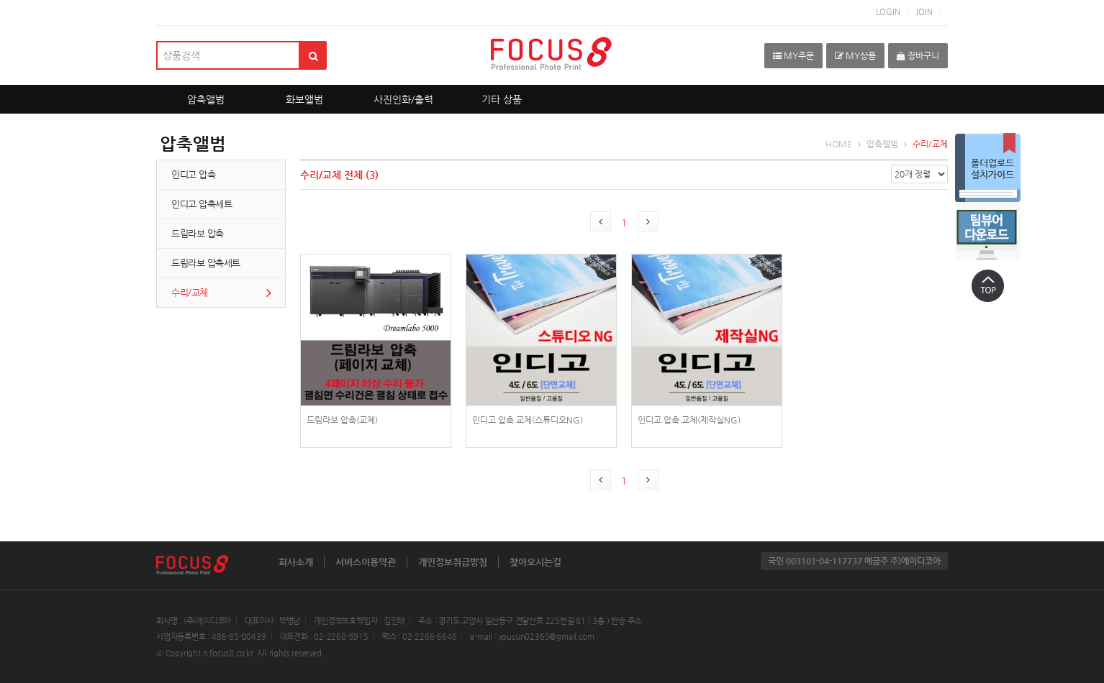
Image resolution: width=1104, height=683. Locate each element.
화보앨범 (304, 99)
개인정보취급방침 (452, 561)
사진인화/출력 (403, 99)
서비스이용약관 (365, 561)
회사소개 (296, 561)
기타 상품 (501, 99)
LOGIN (888, 12)
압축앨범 (206, 99)
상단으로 (987, 285)
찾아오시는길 (535, 561)
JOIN (924, 12)
